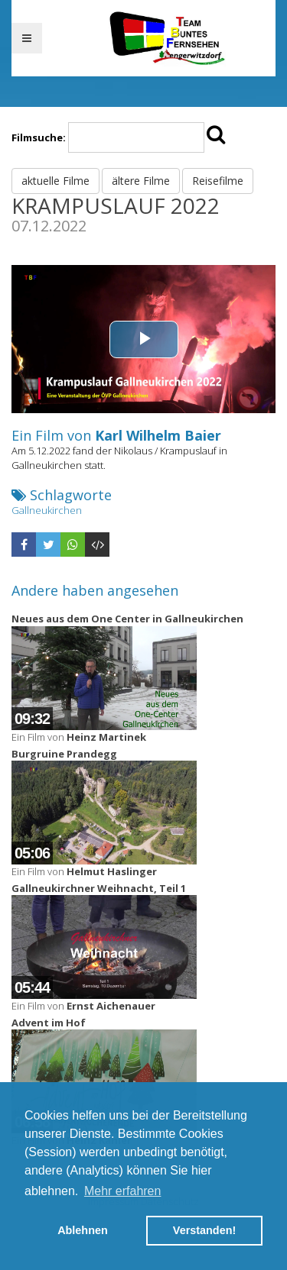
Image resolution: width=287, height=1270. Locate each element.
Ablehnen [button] (82, 1230)
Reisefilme (217, 180)
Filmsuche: (38, 137)
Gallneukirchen (46, 510)
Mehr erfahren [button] (122, 1190)
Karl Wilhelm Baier (158, 435)
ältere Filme (141, 180)
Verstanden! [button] (204, 1230)
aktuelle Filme (55, 180)
